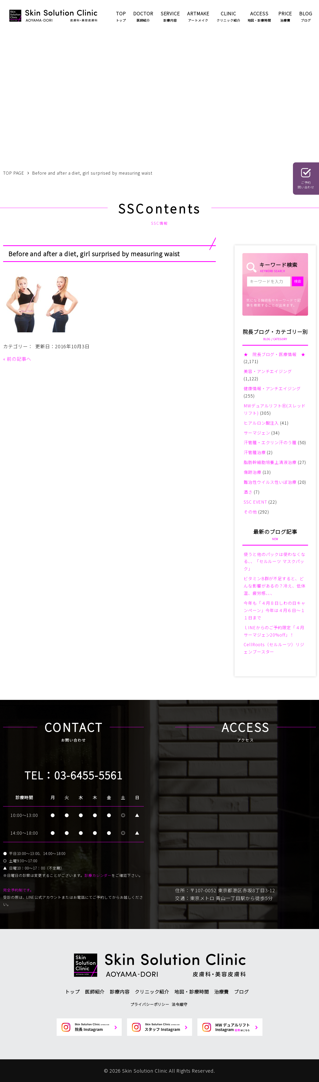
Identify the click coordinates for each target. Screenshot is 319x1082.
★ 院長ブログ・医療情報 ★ (274, 354)
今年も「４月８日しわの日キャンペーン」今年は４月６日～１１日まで (274, 610)
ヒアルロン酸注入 (261, 423)
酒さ (248, 492)
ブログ (241, 991)
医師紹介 (95, 991)
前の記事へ (19, 358)
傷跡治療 (252, 472)
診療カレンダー (98, 875)
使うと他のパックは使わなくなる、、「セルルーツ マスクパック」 (274, 561)
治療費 (221, 991)
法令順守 (179, 1004)
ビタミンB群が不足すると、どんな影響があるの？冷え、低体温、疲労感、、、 (274, 585)
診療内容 (120, 991)
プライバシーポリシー (149, 1004)
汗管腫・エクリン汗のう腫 (270, 442)
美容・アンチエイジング (268, 371)
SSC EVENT (255, 502)
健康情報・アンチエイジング (272, 388)
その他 (250, 512)
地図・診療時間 (191, 991)
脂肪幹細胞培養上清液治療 (270, 462)
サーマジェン (257, 433)
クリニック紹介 (152, 991)
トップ (72, 991)
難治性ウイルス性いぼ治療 (270, 482)
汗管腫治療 (255, 452)
